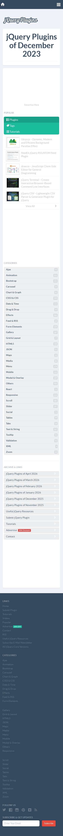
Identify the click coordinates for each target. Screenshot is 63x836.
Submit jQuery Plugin (31, 517)
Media (32, 361)
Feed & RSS (32, 321)
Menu (32, 366)
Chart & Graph (32, 292)
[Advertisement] (31, 86)
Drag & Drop (32, 309)
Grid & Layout (32, 338)
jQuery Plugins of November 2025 (31, 505)
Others (32, 383)
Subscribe (48, 823)
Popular (7, 622)
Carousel (32, 286)
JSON (32, 349)
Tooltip (32, 434)
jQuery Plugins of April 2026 (31, 473)
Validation (32, 440)
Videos (6, 618)
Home (6, 606)
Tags (10, 125)
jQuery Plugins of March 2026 (31, 479)
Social (32, 412)
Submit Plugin (10, 610)
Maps (32, 355)
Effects (32, 315)
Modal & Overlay (32, 378)
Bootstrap (32, 281)
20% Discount (24, 530)
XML (32, 446)
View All (41, 206)
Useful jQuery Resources (31, 511)
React (32, 389)
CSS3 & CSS (32, 298)
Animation (32, 275)
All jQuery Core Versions (16, 646)
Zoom (32, 452)
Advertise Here (31, 105)
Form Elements (32, 326)
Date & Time (32, 303)
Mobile (32, 372)
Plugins (12, 119)
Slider (32, 406)
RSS (4, 634)
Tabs (32, 423)
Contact (31, 536)
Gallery (32, 332)
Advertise (31, 530)
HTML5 (32, 343)
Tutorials (13, 131)
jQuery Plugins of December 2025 (31, 498)
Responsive (32, 395)
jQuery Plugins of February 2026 (31, 486)
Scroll (32, 400)
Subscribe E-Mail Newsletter (17, 642)
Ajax (32, 269)
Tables (32, 417)
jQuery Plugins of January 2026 (31, 492)
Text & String (32, 429)
